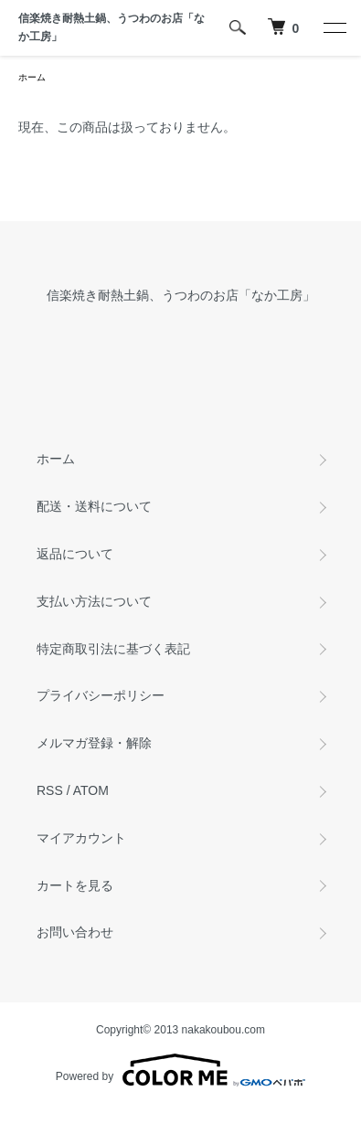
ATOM (91, 790)
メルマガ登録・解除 (94, 743)
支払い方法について (94, 601)
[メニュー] (333, 27)
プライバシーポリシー (101, 695)
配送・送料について (94, 506)
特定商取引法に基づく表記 (113, 648)
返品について (75, 553)
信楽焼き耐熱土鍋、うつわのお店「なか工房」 (111, 27)
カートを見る (75, 885)
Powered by (180, 1070)
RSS (50, 790)
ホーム (32, 77)
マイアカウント (81, 838)
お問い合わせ (75, 932)
